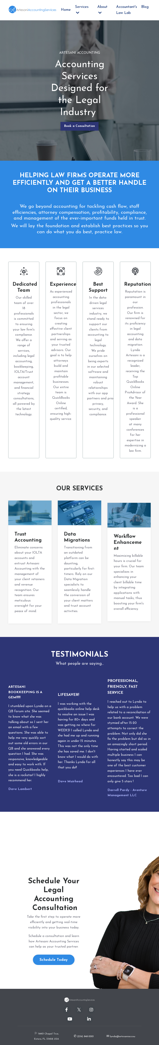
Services (82, 10)
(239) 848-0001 (85, 1036)
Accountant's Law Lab (126, 10)
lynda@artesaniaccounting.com (127, 1036)
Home (66, 10)
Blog (145, 7)
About (102, 10)
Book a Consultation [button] (79, 126)
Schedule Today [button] (54, 960)
